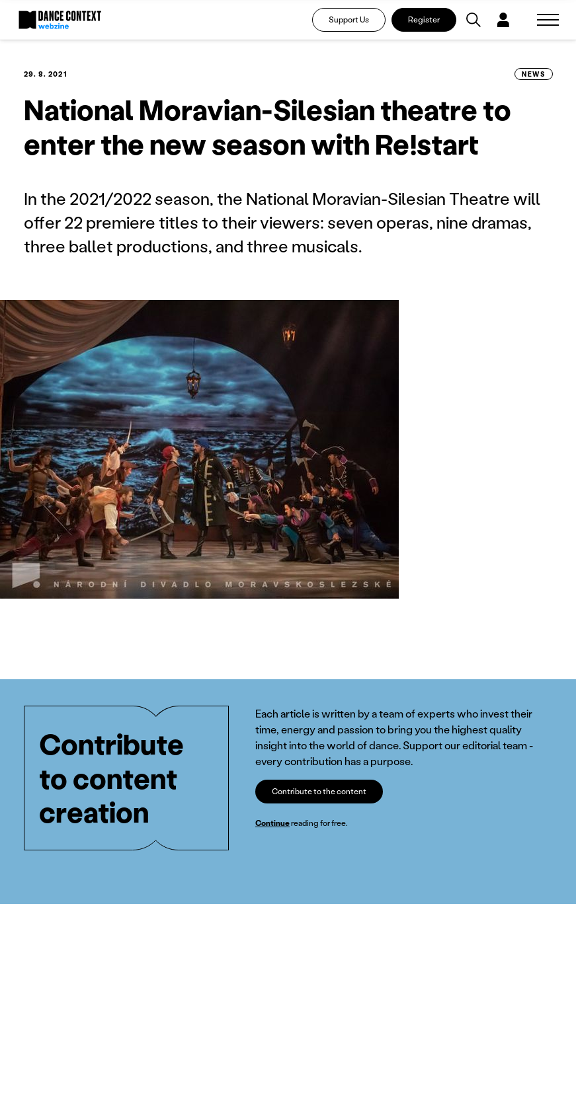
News (533, 74)
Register (424, 19)
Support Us (349, 19)
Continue (272, 823)
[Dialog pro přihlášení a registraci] (503, 20)
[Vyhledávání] (473, 20)
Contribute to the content (319, 791)
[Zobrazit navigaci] (548, 20)
